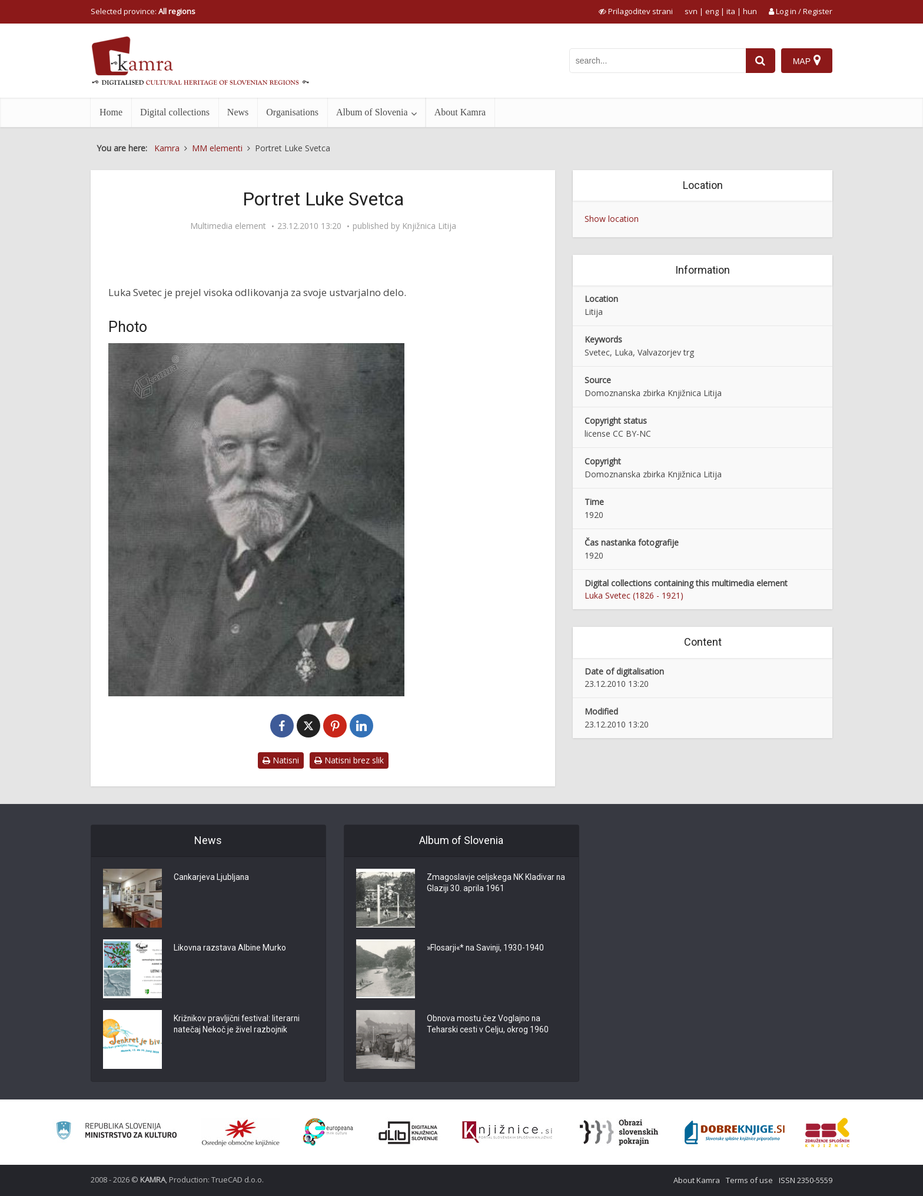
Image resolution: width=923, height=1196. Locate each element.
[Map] (806, 60)
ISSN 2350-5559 (805, 1180)
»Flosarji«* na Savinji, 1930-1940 (486, 948)
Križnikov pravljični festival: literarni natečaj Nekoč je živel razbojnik (238, 1024)
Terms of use (749, 1180)
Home (110, 112)
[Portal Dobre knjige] (735, 1132)
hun (750, 11)
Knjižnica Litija (429, 226)
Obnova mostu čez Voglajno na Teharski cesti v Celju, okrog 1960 (488, 1024)
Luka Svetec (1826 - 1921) (634, 595)
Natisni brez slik (349, 760)
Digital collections (175, 112)
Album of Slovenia (372, 112)
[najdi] (760, 60)
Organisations (292, 112)
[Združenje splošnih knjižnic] (827, 1132)
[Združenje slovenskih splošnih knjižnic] (507, 1132)
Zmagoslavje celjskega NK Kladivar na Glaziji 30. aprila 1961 (491, 883)
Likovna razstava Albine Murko (230, 948)
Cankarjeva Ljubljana (212, 877)
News (237, 112)
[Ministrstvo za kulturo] (116, 1132)
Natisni (281, 760)
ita (730, 11)
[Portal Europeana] (328, 1132)
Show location (612, 218)
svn (691, 11)
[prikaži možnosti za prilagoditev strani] (636, 11)
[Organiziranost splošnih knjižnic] (240, 1132)
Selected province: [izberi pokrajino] (143, 11)
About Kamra (460, 112)
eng (712, 11)
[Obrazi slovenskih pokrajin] (619, 1132)
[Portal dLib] (408, 1132)
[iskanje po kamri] (657, 60)
